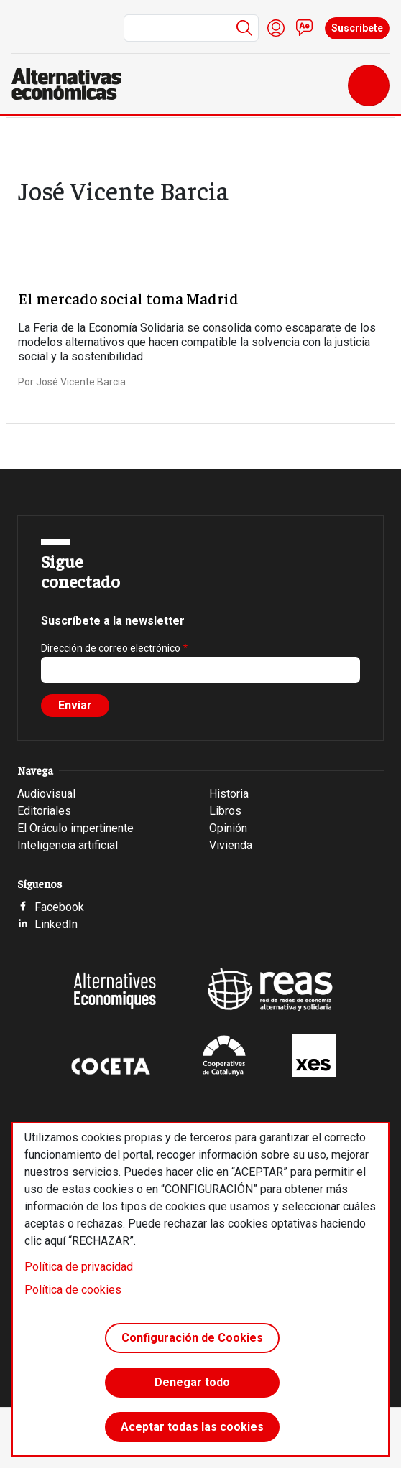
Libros (225, 811)
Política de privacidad (78, 1266)
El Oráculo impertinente (75, 828)
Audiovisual (46, 793)
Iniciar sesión (276, 28)
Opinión (228, 828)
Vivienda (230, 845)
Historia (229, 793)
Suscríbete (357, 28)
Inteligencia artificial (67, 845)
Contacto (304, 28)
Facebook (59, 907)
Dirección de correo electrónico (110, 648)
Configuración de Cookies (192, 1338)
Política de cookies (72, 1289)
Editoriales (44, 811)
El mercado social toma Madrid (128, 298)
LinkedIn (56, 924)
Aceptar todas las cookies (192, 1427)
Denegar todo (192, 1382)
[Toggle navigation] (369, 85)
